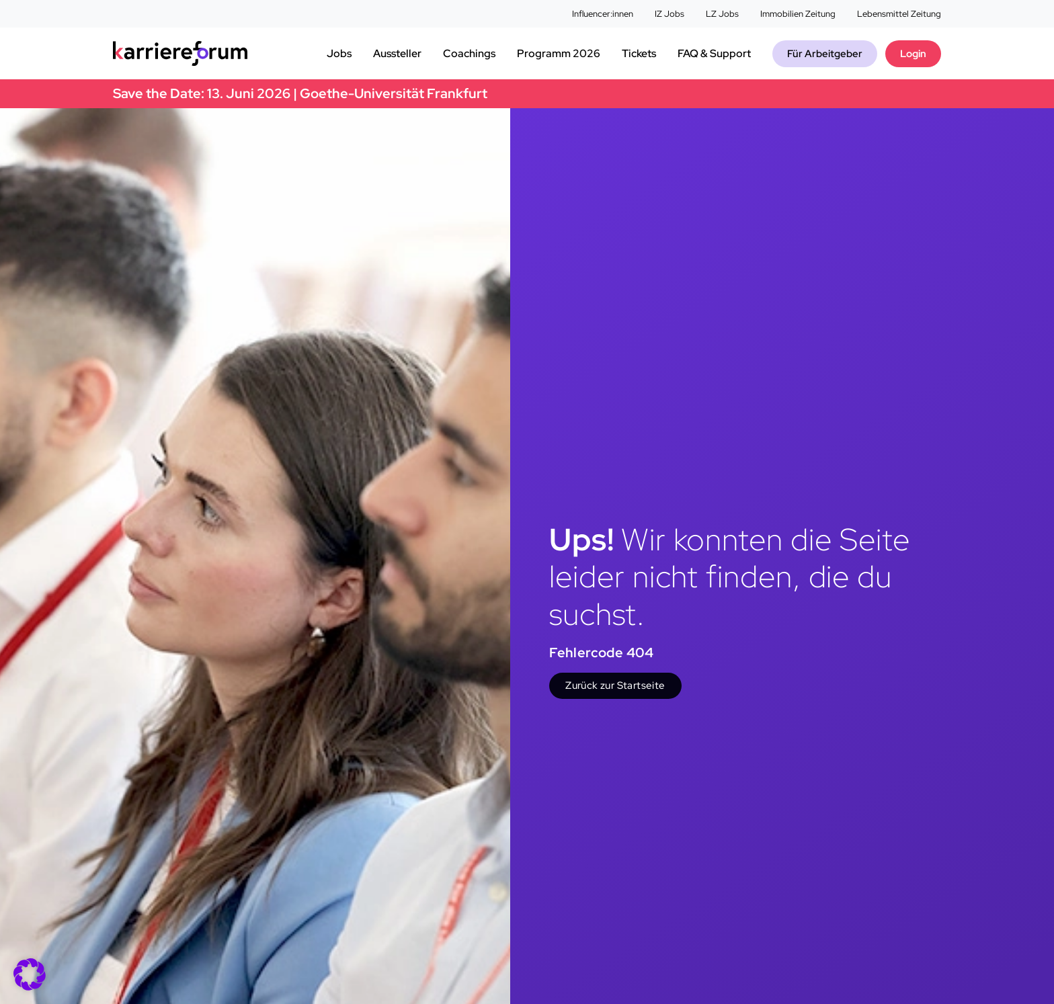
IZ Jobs (669, 13)
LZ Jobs (722, 13)
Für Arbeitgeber (824, 53)
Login (913, 53)
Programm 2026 (558, 53)
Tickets (639, 53)
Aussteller (397, 53)
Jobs (339, 53)
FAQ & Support (714, 53)
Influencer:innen (602, 13)
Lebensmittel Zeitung (899, 13)
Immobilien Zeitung (798, 13)
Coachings (469, 53)
